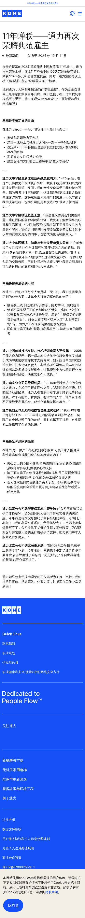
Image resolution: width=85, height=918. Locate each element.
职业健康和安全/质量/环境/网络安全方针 (31, 672)
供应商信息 (10, 662)
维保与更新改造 (14, 779)
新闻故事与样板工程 (18, 789)
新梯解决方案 (12, 760)
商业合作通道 (11, 858)
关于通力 (9, 798)
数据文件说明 (11, 829)
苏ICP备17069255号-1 (18, 867)
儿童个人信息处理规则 (18, 848)
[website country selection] (72, 13)
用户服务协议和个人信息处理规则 (26, 839)
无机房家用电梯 (14, 770)
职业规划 (8, 653)
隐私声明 (51, 892)
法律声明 (8, 820)
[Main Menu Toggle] (80, 13)
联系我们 (8, 643)
